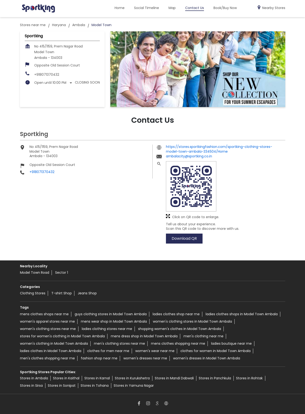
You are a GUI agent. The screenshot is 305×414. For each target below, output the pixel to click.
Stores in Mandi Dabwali (174, 378)
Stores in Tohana (95, 385)
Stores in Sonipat (62, 385)
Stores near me (33, 25)
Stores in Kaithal (66, 378)
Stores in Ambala (34, 378)
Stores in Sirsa (31, 385)
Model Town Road (34, 272)
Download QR (184, 238)
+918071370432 (46, 74)
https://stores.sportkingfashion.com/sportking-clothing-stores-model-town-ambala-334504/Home (219, 149)
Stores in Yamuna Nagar (134, 385)
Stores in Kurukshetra (132, 378)
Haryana (59, 25)
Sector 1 (61, 272)
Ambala (78, 25)
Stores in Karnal (97, 378)
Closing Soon (87, 82)
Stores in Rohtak (249, 378)
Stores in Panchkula (215, 378)
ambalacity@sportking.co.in (189, 156)
